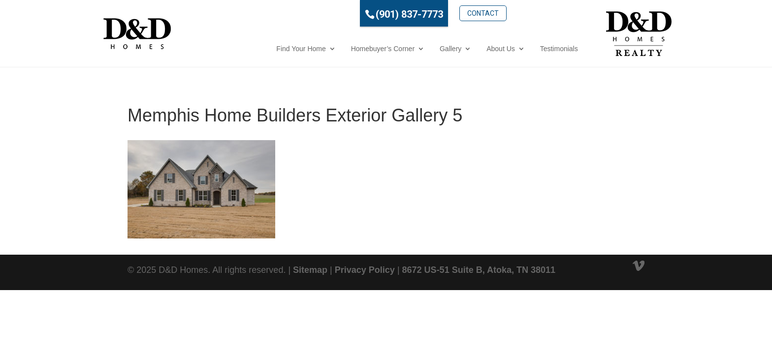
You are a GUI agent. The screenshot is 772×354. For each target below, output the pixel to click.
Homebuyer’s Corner (338, 49)
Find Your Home (257, 49)
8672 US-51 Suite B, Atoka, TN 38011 (478, 270)
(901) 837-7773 (365, 14)
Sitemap (310, 270)
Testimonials (515, 49)
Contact (439, 13)
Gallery (406, 49)
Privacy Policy (365, 270)
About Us (457, 49)
